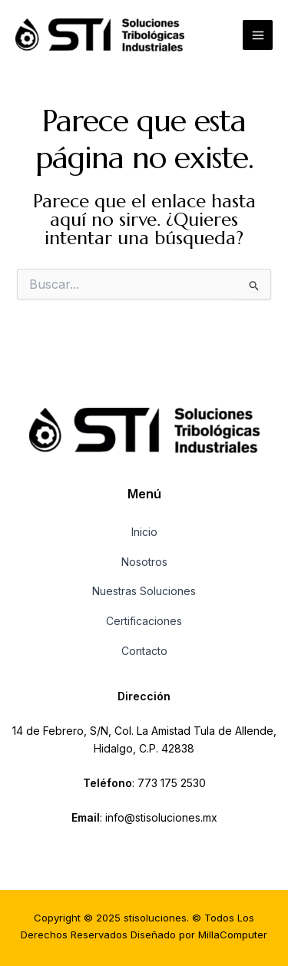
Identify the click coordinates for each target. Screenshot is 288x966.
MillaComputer (232, 934)
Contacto (144, 650)
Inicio (144, 531)
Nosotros (144, 561)
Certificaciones (144, 620)
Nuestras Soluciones (144, 590)
